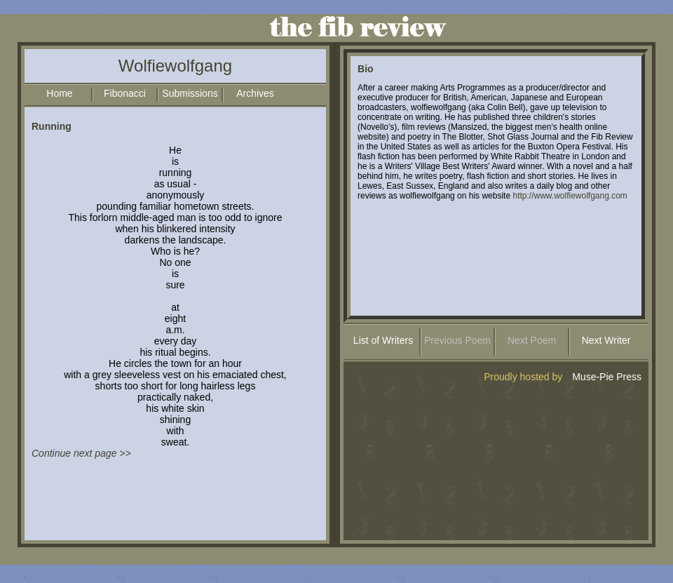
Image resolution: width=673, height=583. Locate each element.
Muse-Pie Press (606, 376)
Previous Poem (457, 340)
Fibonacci (125, 93)
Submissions (189, 93)
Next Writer (606, 340)
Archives (255, 93)
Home (59, 93)
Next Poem (532, 340)
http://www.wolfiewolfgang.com (569, 196)
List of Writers (383, 340)
